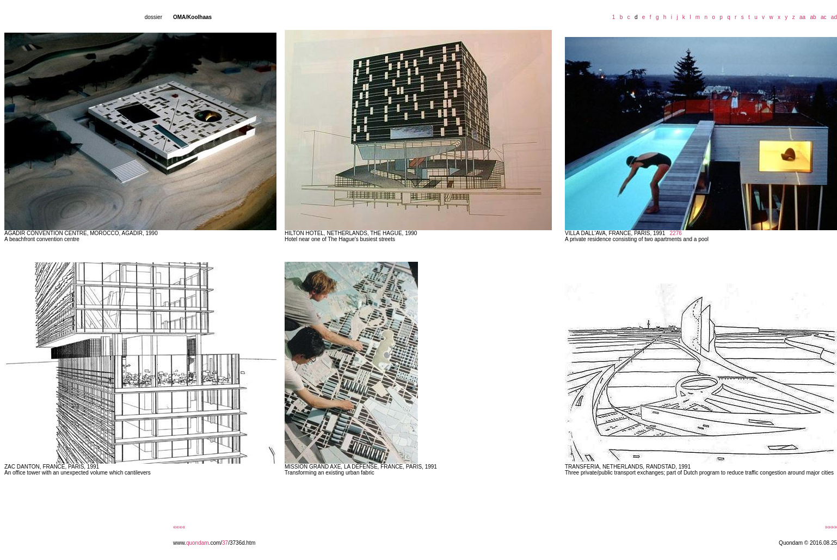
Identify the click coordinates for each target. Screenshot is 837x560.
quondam (197, 543)
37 (225, 543)
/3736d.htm (241, 543)
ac (821, 17)
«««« (179, 527)
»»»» (831, 527)
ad (832, 17)
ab (811, 17)
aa (800, 17)
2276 (676, 233)
